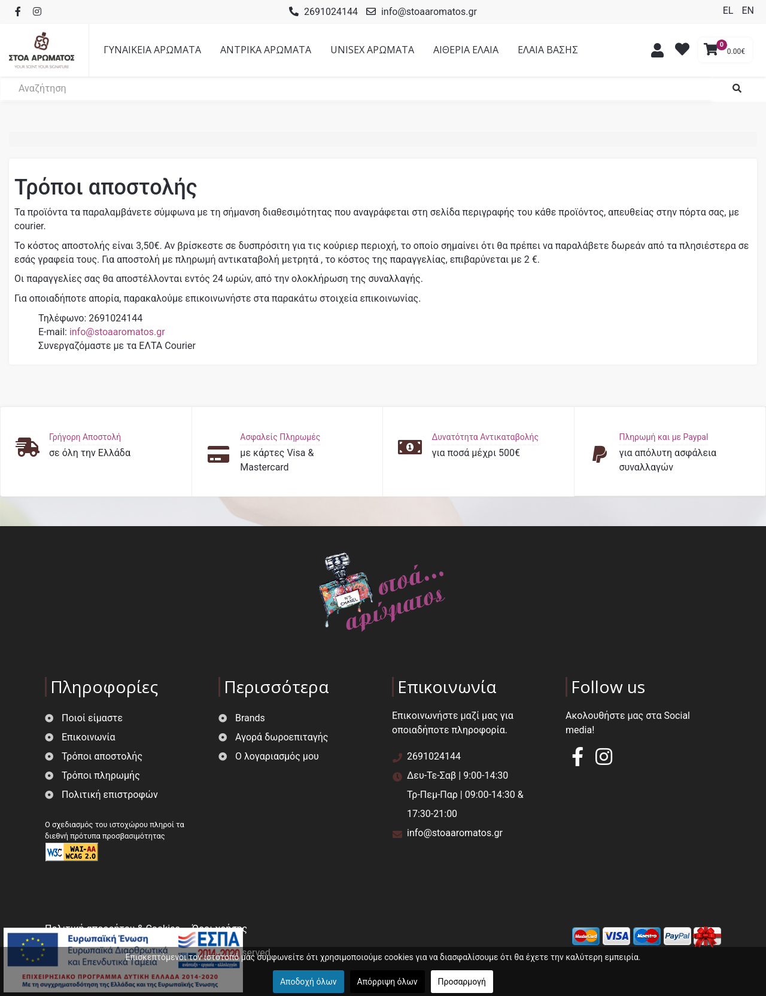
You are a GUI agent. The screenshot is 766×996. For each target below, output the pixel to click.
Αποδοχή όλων (308, 981)
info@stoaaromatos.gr (429, 11)
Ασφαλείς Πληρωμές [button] (280, 437)
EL (729, 10)
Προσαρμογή (462, 981)
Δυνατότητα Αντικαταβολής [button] (485, 437)
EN (747, 10)
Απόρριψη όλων (387, 981)
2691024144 (331, 11)
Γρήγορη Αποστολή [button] (85, 437)
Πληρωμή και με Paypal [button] (663, 437)
